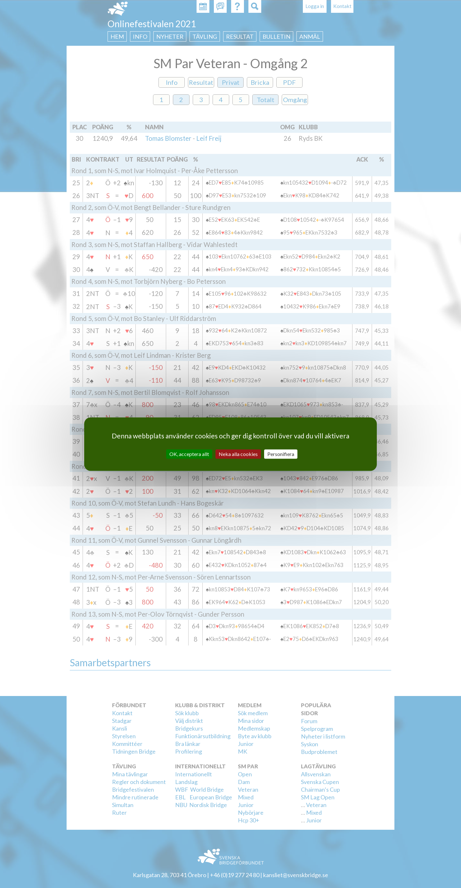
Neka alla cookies (238, 454)
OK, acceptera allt (189, 454)
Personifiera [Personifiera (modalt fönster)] (280, 454)
